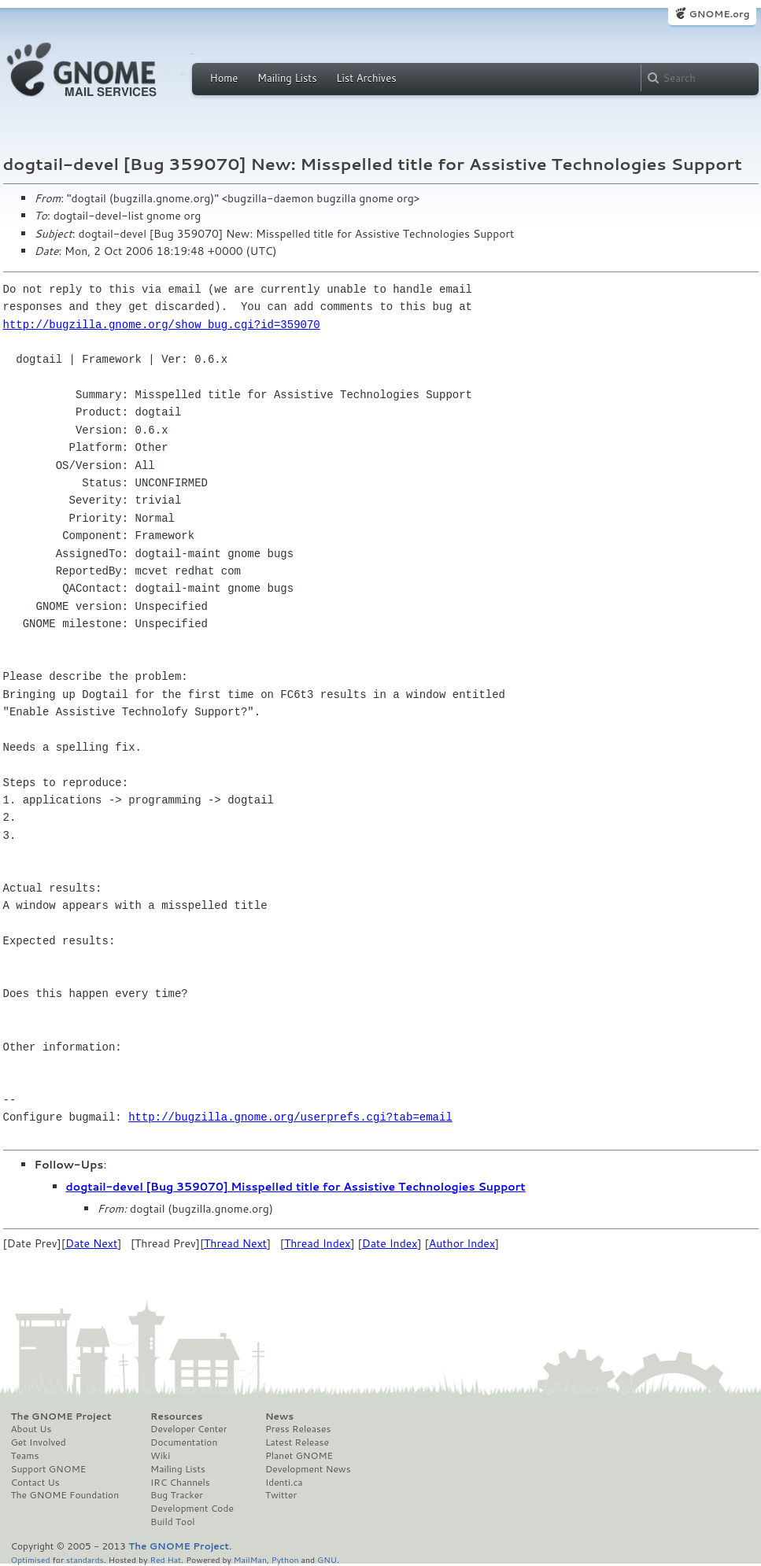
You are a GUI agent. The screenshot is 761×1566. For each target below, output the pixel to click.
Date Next (91, 1243)
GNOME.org (719, 13)
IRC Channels (180, 1482)
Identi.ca (284, 1482)
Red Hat (165, 1559)
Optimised (30, 1559)
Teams (25, 1456)
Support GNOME (49, 1469)
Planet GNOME (299, 1456)
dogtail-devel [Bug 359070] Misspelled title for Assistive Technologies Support (296, 1187)
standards (85, 1559)
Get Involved (38, 1442)
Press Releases (298, 1429)
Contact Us (35, 1482)
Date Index (390, 1243)
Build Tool (172, 1522)
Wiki (160, 1456)
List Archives (366, 78)
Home (224, 78)
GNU (327, 1559)
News (279, 1416)
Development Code (192, 1508)
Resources (176, 1416)
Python (285, 1559)
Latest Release (297, 1442)
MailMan (250, 1559)
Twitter (281, 1495)
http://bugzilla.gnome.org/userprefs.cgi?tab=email (290, 1117)
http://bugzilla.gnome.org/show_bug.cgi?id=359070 (161, 324)
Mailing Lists (287, 78)
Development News (308, 1469)
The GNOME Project (61, 1416)
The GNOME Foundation (65, 1495)
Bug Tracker (176, 1495)
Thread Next (235, 1243)
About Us (31, 1429)
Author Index (462, 1243)
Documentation (183, 1442)
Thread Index (317, 1243)
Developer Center (188, 1429)
